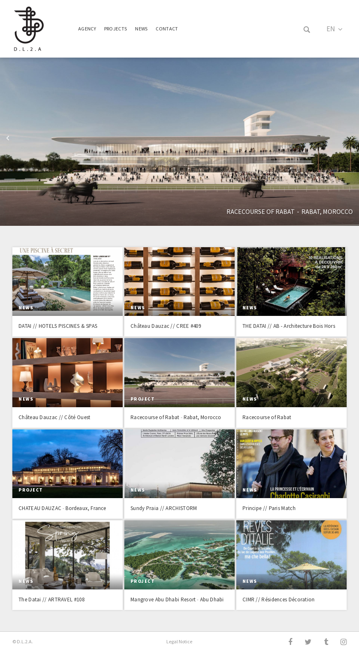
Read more (67, 291)
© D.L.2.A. (22, 641)
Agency (87, 29)
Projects (115, 29)
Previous (7, 139)
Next (351, 139)
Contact (167, 29)
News (141, 29)
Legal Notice (179, 641)
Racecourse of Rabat (260, 211)
